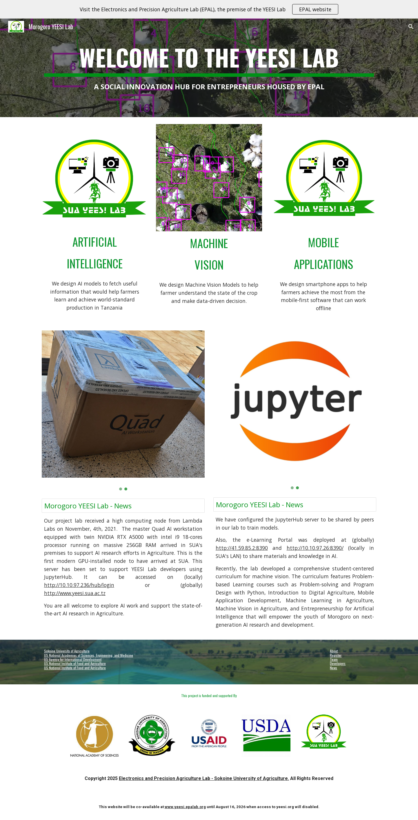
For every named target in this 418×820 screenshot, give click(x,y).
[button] (411, 27)
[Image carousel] (209, 177)
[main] (209, 67)
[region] (209, 9)
